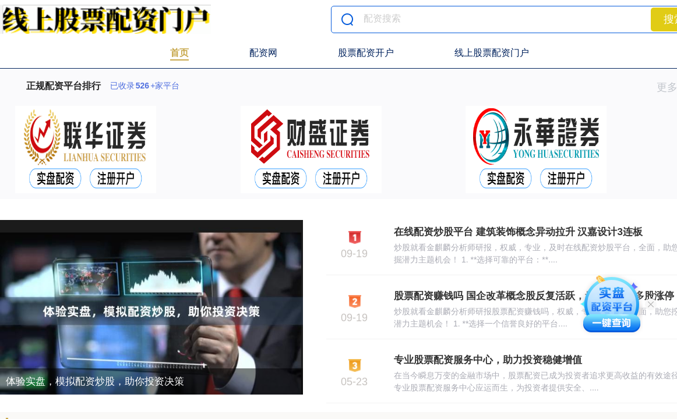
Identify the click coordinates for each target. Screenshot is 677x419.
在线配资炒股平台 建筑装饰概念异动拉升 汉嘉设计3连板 (518, 231)
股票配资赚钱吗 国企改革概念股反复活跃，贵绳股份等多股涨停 (534, 295)
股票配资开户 (366, 53)
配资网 (263, 53)
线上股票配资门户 (491, 53)
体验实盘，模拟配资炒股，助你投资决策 (95, 381)
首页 (179, 53)
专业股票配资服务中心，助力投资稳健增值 (488, 359)
